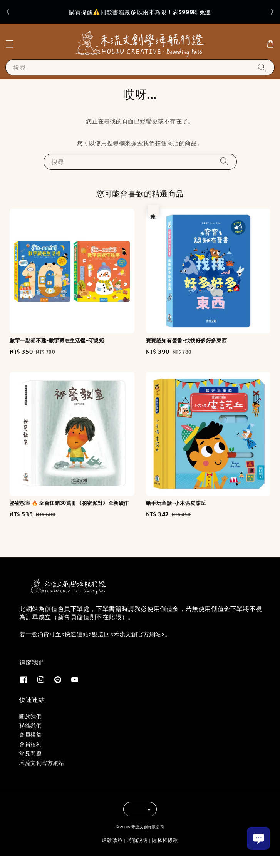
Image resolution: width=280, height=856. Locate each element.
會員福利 (30, 744)
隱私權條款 (165, 840)
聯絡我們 (30, 725)
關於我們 (30, 716)
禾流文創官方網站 (41, 762)
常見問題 (30, 753)
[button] (9, 43)
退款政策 (112, 840)
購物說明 (137, 840)
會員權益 (30, 734)
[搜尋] (262, 67)
